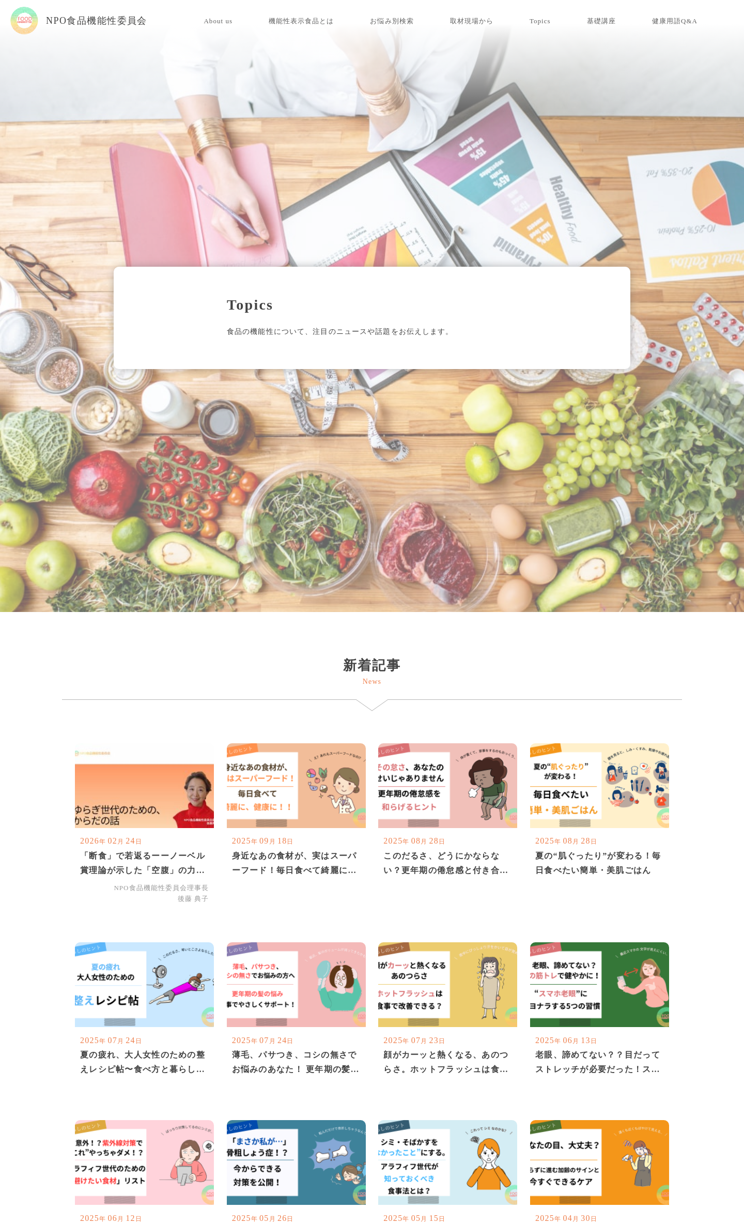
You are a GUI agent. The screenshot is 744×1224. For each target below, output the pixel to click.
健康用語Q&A (675, 21)
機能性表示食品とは (301, 21)
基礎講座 (601, 21)
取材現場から (471, 21)
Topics (540, 21)
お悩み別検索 (391, 21)
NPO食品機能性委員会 (78, 21)
